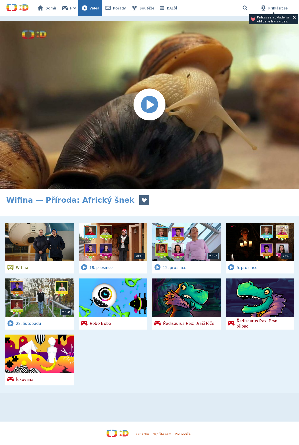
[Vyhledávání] (245, 8)
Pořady (115, 8)
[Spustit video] (149, 105)
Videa (90, 8)
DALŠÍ (167, 8)
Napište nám (162, 434)
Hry (68, 8)
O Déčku (142, 434)
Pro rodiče (183, 434)
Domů (46, 8)
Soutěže (142, 8)
